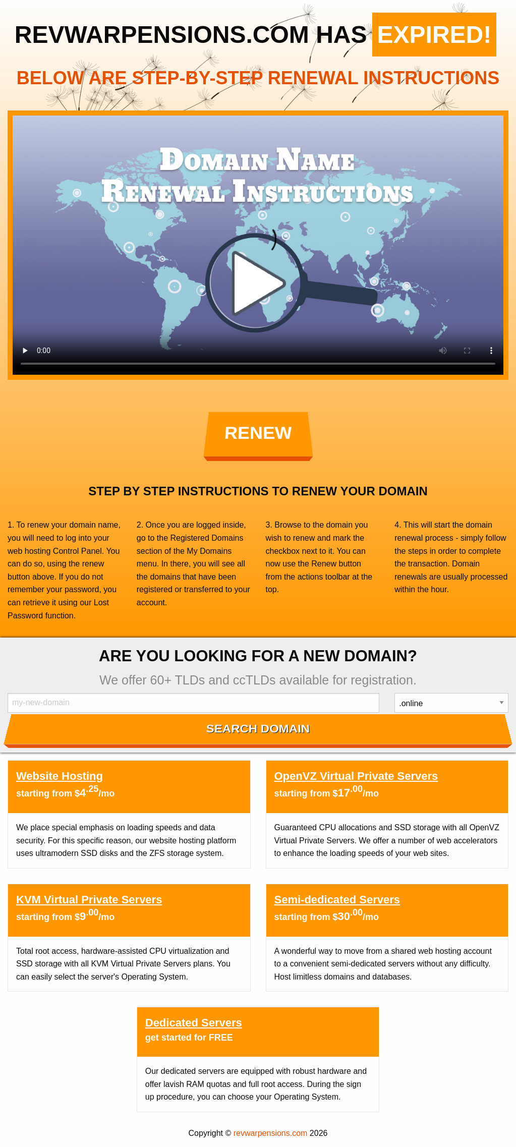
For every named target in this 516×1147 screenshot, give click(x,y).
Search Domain (258, 728)
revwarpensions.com (271, 1133)
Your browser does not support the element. (258, 245)
